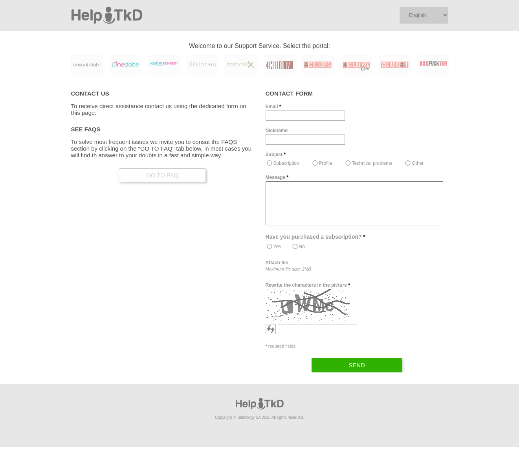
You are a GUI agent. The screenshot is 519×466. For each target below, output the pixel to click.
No (302, 246)
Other (418, 163)
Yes (277, 246)
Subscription (286, 163)
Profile (325, 163)
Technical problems (372, 163)
